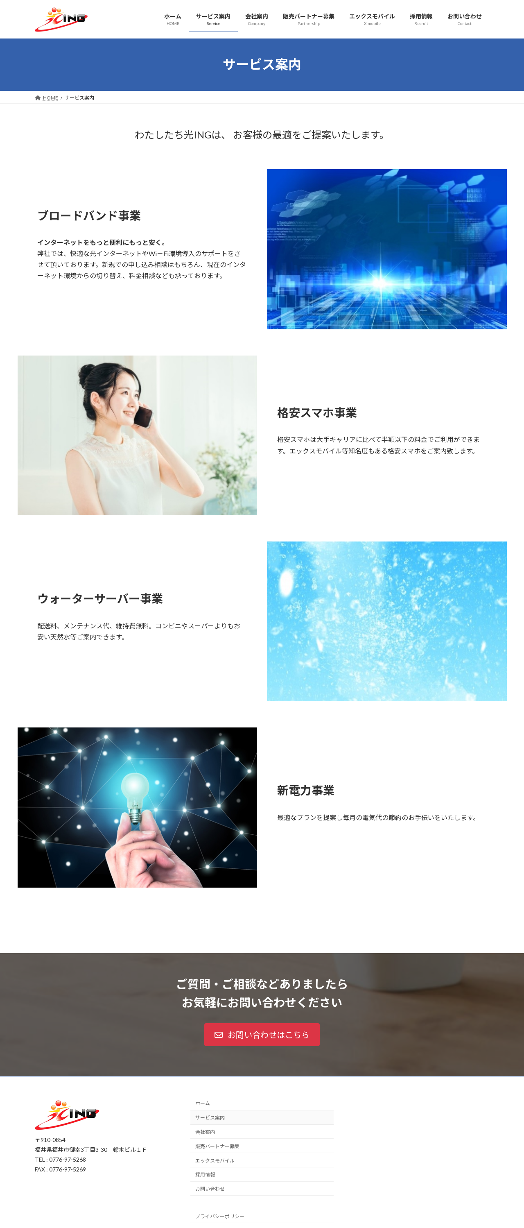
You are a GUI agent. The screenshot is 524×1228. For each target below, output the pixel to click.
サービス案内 (210, 1118)
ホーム (202, 1103)
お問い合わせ (210, 1189)
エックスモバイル (215, 1160)
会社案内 (205, 1132)
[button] (261, 1034)
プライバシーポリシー (219, 1216)
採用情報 (205, 1174)
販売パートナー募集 (217, 1146)
